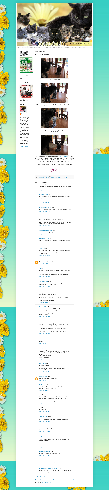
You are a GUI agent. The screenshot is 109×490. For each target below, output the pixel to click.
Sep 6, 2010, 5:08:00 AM (44, 255)
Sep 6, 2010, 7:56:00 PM (44, 455)
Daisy (40, 426)
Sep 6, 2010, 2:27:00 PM (44, 411)
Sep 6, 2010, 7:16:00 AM (44, 286)
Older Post (71, 479)
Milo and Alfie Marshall (44, 238)
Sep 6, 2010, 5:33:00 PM (44, 431)
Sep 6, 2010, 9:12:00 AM (44, 316)
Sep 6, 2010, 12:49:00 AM (44, 211)
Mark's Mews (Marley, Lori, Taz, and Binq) (49, 468)
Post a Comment (41, 476)
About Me (24, 47)
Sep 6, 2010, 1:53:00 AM (44, 225)
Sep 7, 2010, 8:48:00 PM (44, 474)
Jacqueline (41, 184)
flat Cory (47, 177)
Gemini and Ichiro (43, 376)
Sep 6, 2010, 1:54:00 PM (44, 403)
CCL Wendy (41, 321)
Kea (40, 268)
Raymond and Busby (44, 338)
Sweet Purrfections (43, 416)
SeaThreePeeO (42, 260)
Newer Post (38, 479)
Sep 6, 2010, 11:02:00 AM (44, 359)
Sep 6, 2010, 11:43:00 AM (44, 371)
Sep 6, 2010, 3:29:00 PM (44, 421)
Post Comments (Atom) (46, 482)
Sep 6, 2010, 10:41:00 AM (44, 343)
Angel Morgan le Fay (57, 47)
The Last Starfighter (64, 156)
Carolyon (41, 436)
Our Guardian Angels (46, 47)
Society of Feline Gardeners (34, 47)
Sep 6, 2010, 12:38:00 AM (44, 203)
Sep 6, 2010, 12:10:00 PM (44, 390)
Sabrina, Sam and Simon (45, 348)
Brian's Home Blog (43, 281)
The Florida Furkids (43, 194)
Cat (39, 395)
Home (19, 47)
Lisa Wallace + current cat (45, 207)
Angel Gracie (66, 47)
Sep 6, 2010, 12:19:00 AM (44, 190)
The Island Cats (42, 306)
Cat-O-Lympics (81, 47)
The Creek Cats (42, 363)
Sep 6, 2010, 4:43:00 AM (44, 244)
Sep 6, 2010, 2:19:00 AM (44, 234)
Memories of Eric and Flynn (45, 451)
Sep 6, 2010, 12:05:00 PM (44, 380)
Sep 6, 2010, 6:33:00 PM (44, 447)
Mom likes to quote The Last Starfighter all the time (60, 177)
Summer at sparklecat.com (45, 216)
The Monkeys (42, 385)
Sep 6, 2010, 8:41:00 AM (44, 302)
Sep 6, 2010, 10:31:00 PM (44, 464)
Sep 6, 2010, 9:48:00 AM (44, 333)
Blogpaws (41, 177)
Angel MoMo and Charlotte (45, 230)
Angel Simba (42, 248)
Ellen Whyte (42, 460)
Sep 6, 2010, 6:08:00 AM (44, 263)
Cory (44, 177)
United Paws (73, 47)
